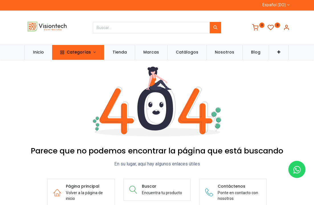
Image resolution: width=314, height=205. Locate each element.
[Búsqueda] (215, 27)
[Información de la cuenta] (286, 28)
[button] (279, 52)
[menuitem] (38, 52)
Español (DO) (274, 5)
